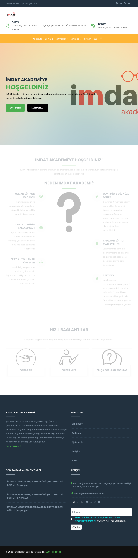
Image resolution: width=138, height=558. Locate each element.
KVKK (75, 460)
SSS (95, 39)
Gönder (76, 527)
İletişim (101, 23)
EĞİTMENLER (37, 107)
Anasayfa (37, 39)
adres (15, 21)
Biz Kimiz (49, 39)
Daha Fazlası (13, 446)
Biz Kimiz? (77, 423)
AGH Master (53, 551)
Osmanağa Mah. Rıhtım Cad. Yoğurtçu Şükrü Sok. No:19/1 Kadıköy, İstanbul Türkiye (102, 485)
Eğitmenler (62, 39)
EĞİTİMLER (15, 107)
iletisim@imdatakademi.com (89, 493)
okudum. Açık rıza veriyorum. (100, 519)
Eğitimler (76, 39)
